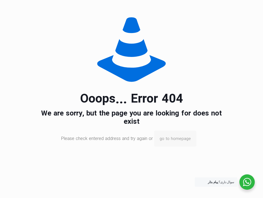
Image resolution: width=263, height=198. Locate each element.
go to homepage (175, 138)
